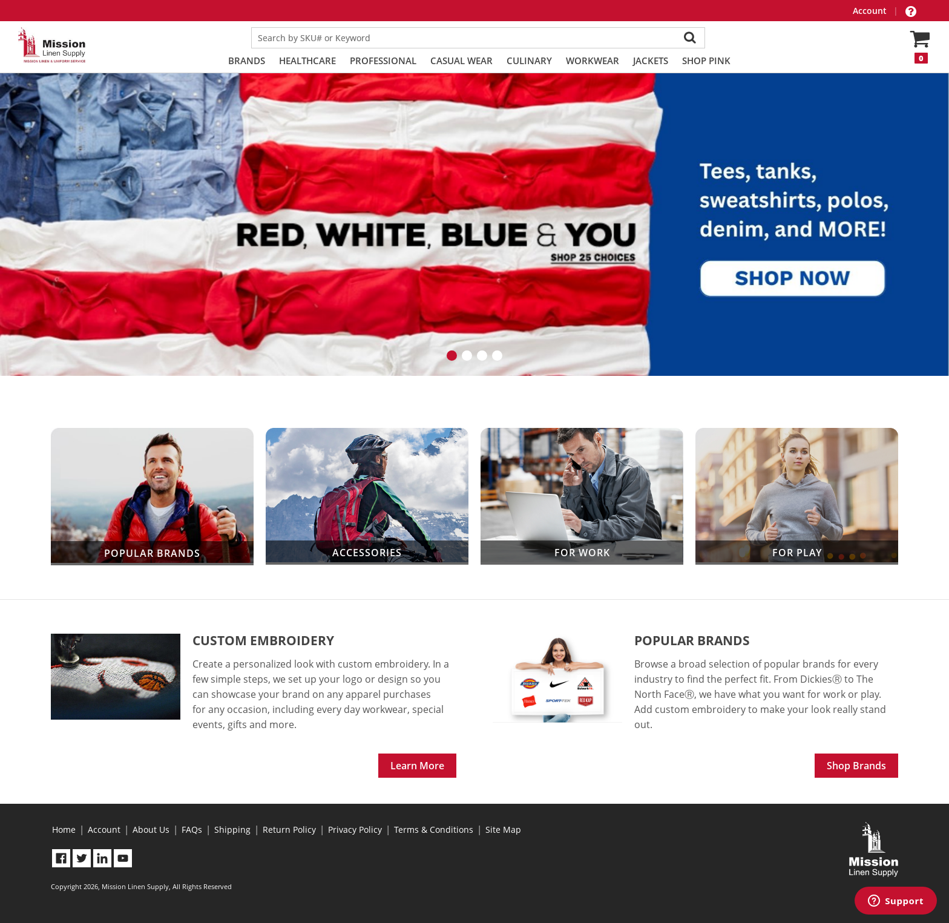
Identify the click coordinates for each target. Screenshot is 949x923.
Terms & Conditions (433, 829)
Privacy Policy (355, 829)
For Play (796, 496)
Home (64, 829)
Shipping (232, 829)
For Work (582, 496)
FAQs (192, 829)
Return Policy (289, 829)
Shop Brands (856, 765)
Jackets (650, 60)
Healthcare (307, 60)
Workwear (592, 60)
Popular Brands (152, 496)
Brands (246, 60)
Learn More (417, 765)
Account (871, 10)
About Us (151, 829)
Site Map (503, 829)
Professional (383, 60)
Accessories (367, 496)
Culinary (529, 60)
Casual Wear (461, 60)
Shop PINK (706, 60)
